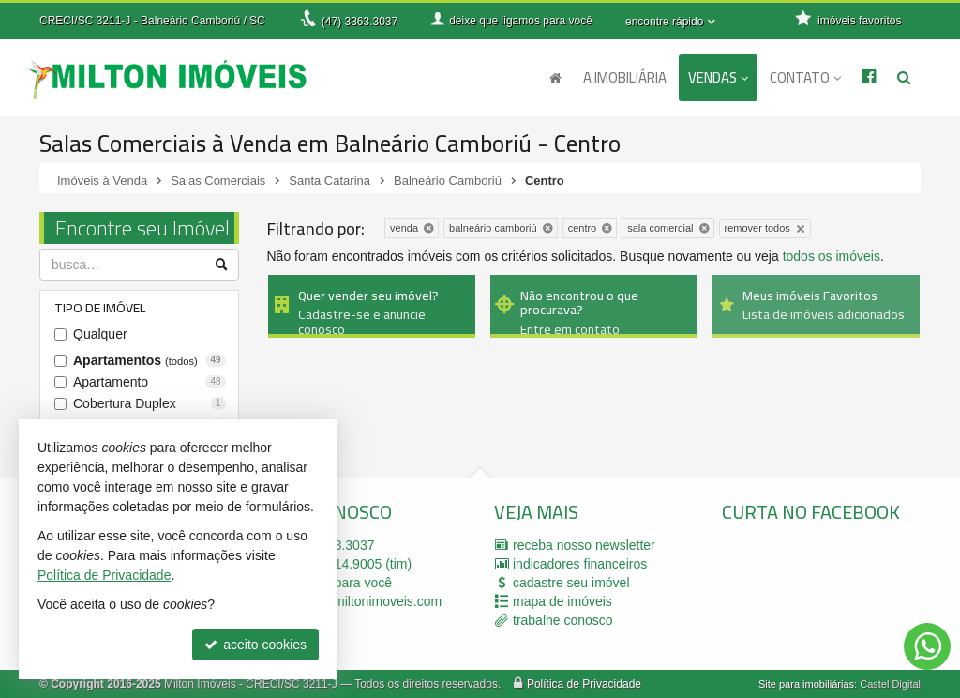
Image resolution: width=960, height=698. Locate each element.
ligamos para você (339, 582)
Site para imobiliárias (806, 684)
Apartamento (149, 381)
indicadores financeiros (580, 563)
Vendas (718, 77)
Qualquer (100, 333)
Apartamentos (149, 360)
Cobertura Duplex (149, 403)
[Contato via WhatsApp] (927, 646)
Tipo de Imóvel (99, 308)
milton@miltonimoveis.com (364, 601)
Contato (805, 77)
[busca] (904, 77)
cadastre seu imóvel (571, 582)
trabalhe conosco (563, 620)
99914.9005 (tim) (349, 563)
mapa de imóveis (562, 601)
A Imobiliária (625, 77)
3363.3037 (360, 21)
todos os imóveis (831, 256)
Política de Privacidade (584, 683)
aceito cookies (255, 644)
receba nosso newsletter (584, 545)
